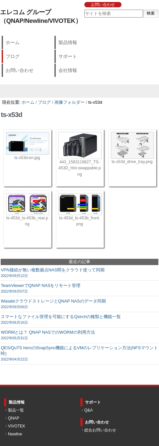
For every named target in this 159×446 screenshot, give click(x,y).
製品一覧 (16, 410)
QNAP (13, 418)
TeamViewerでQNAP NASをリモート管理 (79, 288)
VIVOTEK (16, 426)
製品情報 (67, 42)
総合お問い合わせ (100, 430)
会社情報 (67, 70)
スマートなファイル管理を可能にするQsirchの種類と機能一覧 (79, 319)
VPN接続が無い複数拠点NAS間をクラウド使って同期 (79, 272)
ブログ (13, 56)
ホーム (13, 42)
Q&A (88, 410)
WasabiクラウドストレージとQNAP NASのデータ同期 (79, 304)
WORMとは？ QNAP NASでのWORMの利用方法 (79, 335)
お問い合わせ (103, 5)
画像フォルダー (69, 102)
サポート (67, 56)
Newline (15, 434)
